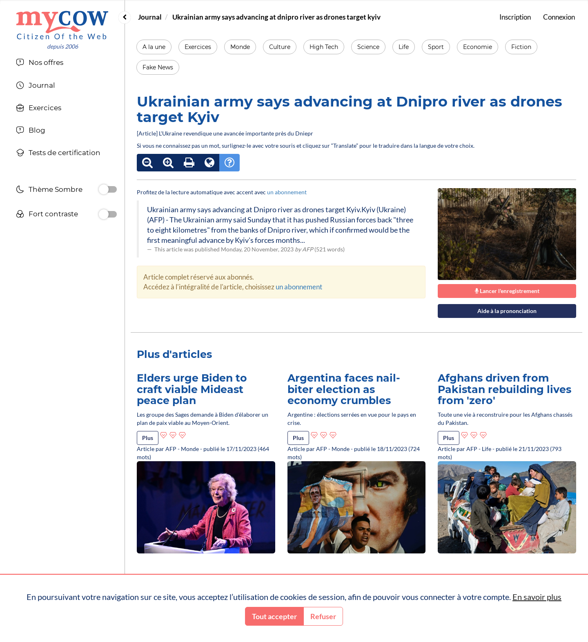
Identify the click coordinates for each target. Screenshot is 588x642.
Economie (477, 47)
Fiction (521, 47)
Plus (147, 437)
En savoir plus (536, 597)
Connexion (559, 17)
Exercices (198, 47)
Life (404, 47)
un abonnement (287, 192)
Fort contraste (47, 215)
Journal (150, 17)
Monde (240, 47)
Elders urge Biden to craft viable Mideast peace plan (192, 389)
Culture (279, 47)
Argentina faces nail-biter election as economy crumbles (343, 389)
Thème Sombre (49, 190)
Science (368, 47)
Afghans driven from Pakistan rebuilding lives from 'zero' (504, 389)
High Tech (324, 47)
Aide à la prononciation (507, 310)
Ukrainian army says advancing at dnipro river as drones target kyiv (276, 17)
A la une (154, 47)
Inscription (515, 17)
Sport (436, 47)
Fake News (158, 67)
